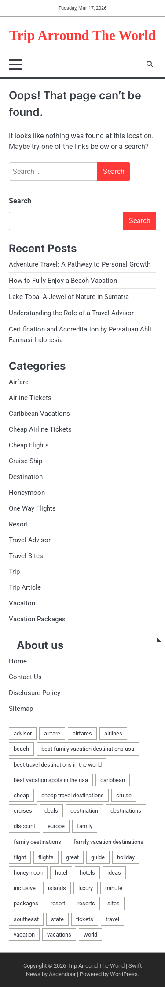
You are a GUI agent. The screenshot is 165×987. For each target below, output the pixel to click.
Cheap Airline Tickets (40, 429)
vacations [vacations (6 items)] (59, 934)
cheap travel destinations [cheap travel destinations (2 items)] (72, 795)
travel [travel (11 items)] (112, 919)
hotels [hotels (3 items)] (87, 872)
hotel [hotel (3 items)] (61, 872)
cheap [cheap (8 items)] (21, 795)
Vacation (22, 603)
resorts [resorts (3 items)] (86, 903)
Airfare (19, 382)
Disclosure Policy (34, 693)
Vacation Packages (37, 619)
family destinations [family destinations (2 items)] (37, 842)
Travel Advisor (30, 540)
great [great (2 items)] (72, 857)
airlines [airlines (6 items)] (113, 733)
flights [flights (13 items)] (46, 857)
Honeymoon (27, 493)
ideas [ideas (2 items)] (114, 872)
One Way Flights (32, 508)
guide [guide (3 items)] (98, 857)
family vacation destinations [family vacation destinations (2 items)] (108, 842)
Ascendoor (62, 974)
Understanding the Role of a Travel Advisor (71, 313)
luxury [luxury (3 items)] (85, 888)
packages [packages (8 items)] (26, 903)
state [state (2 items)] (57, 919)
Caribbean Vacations (39, 414)
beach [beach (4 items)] (21, 749)
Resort (18, 524)
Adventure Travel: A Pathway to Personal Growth (79, 264)
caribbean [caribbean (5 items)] (112, 780)
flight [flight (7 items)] (20, 857)
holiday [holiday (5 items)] (126, 857)
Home (18, 661)
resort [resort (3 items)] (58, 903)
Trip (14, 572)
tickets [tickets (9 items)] (84, 919)
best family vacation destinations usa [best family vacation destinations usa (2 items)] (87, 749)
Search (20, 201)
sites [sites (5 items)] (113, 903)
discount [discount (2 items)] (24, 826)
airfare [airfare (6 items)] (52, 733)
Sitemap (21, 709)
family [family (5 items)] (84, 826)
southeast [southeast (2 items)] (26, 919)
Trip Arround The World (82, 35)
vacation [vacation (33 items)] (24, 934)
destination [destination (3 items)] (84, 810)
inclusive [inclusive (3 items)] (25, 888)
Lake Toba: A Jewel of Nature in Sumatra (69, 297)
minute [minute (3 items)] (113, 888)
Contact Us (25, 677)
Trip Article (25, 587)
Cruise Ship (25, 461)
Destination (26, 477)
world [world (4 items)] (90, 934)
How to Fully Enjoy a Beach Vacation (63, 281)
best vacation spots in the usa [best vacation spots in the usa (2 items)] (51, 780)
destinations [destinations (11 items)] (125, 810)
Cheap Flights (29, 445)
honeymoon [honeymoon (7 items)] (28, 872)
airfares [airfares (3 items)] (82, 733)
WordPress (124, 974)
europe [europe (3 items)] (56, 826)
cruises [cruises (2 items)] (23, 810)
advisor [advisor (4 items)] (23, 733)
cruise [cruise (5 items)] (124, 795)
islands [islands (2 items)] (57, 888)
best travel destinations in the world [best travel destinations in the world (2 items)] (58, 764)
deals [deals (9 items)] (51, 810)
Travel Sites (26, 556)
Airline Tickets (30, 398)
